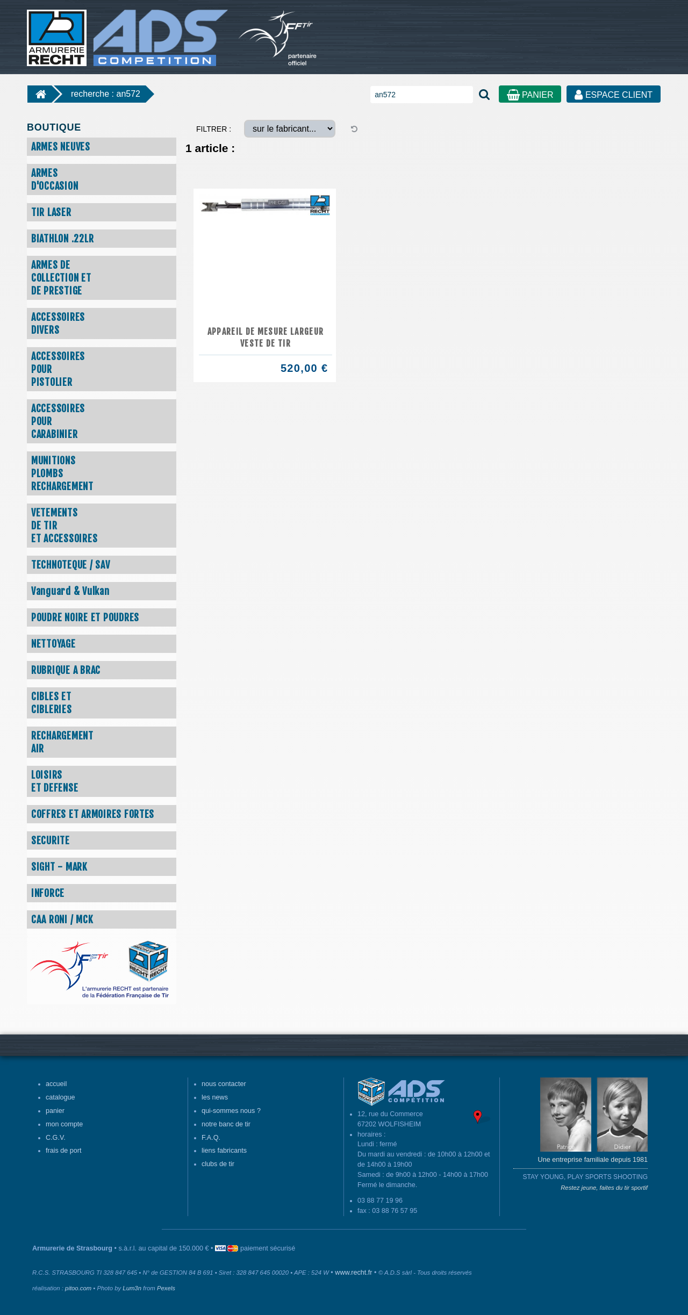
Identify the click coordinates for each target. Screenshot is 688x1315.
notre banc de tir (226, 1124)
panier (55, 1111)
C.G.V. (56, 1137)
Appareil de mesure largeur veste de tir (265, 337)
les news (215, 1097)
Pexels (166, 1288)
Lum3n (132, 1288)
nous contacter (224, 1084)
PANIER (530, 94)
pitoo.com (78, 1288)
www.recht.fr (353, 1272)
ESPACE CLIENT (614, 94)
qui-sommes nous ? (231, 1111)
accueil (56, 1084)
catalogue (60, 1097)
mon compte (64, 1124)
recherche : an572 (105, 93)
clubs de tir (218, 1164)
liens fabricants (224, 1150)
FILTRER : (213, 129)
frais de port (64, 1150)
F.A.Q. (211, 1137)
